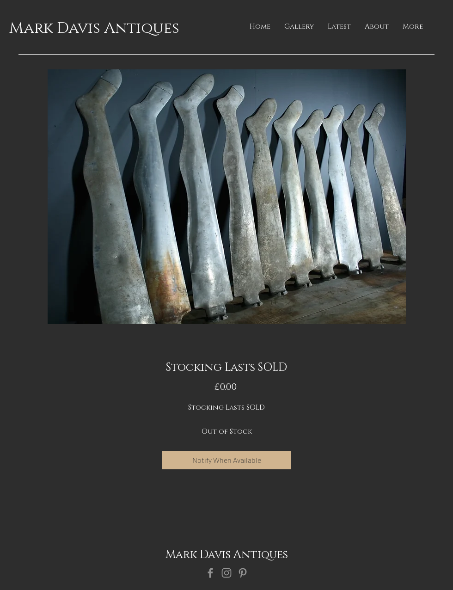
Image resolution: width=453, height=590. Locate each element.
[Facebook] (210, 572)
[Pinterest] (242, 572)
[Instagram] (226, 572)
